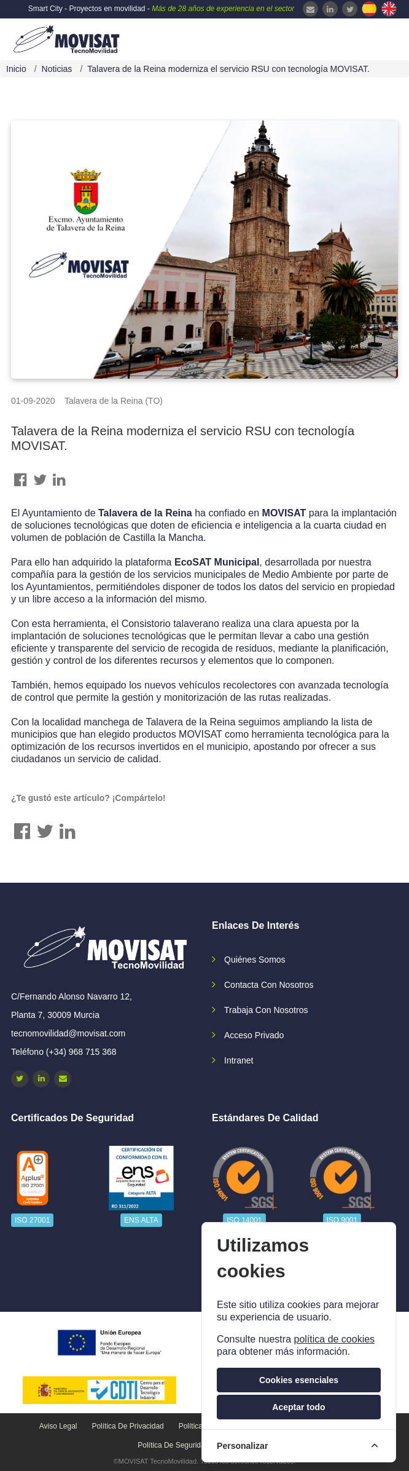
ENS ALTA (141, 1220)
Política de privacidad (127, 1426)
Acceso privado (254, 1035)
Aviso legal (58, 1426)
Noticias (57, 69)
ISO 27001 (32, 1220)
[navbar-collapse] (375, 38)
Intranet (238, 1060)
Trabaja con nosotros (266, 1010)
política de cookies (334, 1339)
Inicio (16, 69)
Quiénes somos (255, 959)
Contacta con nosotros (269, 985)
